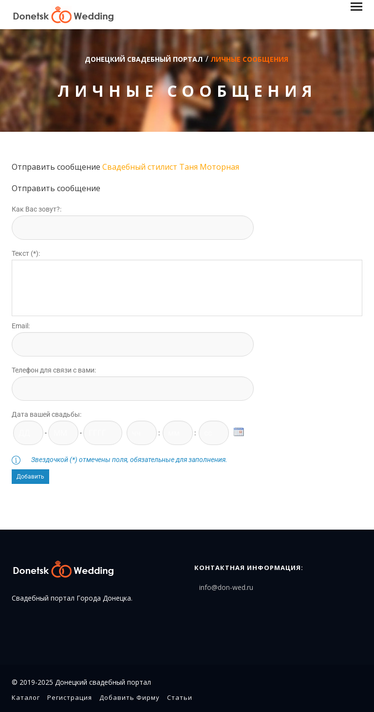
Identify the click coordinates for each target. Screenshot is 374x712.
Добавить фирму (129, 697)
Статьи (179, 697)
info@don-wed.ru (226, 587)
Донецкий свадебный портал (144, 59)
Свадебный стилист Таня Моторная (170, 166)
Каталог (26, 697)
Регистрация (69, 697)
